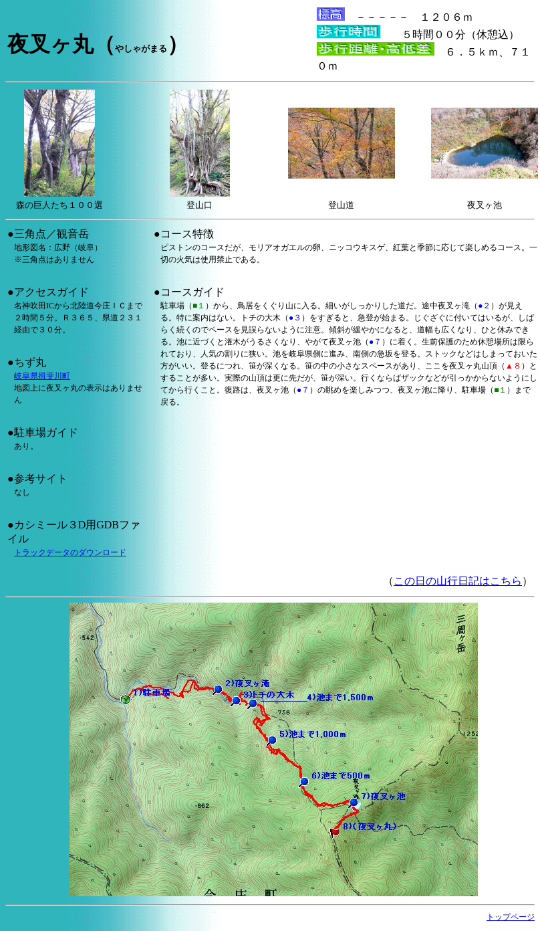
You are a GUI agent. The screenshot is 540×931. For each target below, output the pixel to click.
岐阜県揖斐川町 (42, 376)
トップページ (511, 917)
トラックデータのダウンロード (70, 552)
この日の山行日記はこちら (458, 581)
